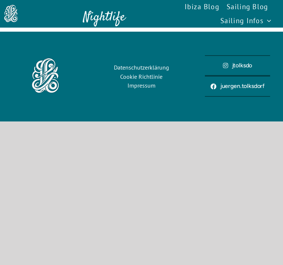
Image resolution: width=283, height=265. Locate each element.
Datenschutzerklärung (141, 67)
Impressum (141, 85)
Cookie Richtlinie (141, 76)
